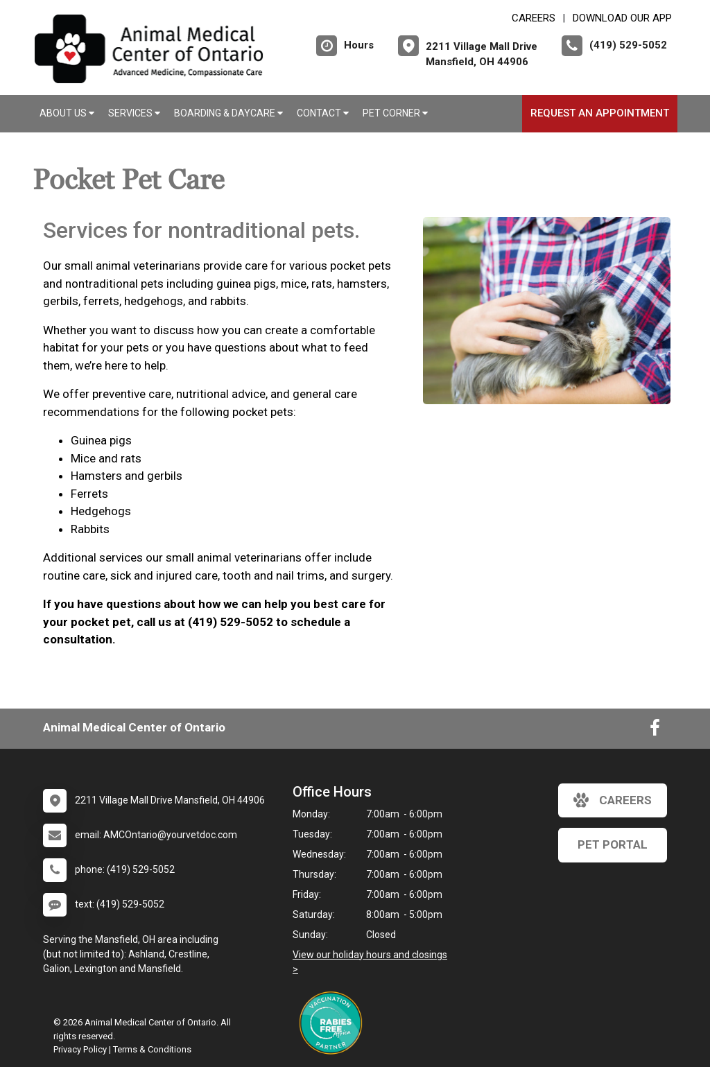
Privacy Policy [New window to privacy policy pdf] (80, 1049)
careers (612, 800)
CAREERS (533, 18)
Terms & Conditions (152, 1049)
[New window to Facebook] (655, 730)
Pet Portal (613, 844)
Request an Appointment (599, 113)
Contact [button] (323, 113)
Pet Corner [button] (395, 113)
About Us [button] (67, 113)
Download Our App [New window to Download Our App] (622, 18)
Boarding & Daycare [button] (228, 113)
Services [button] (134, 113)
